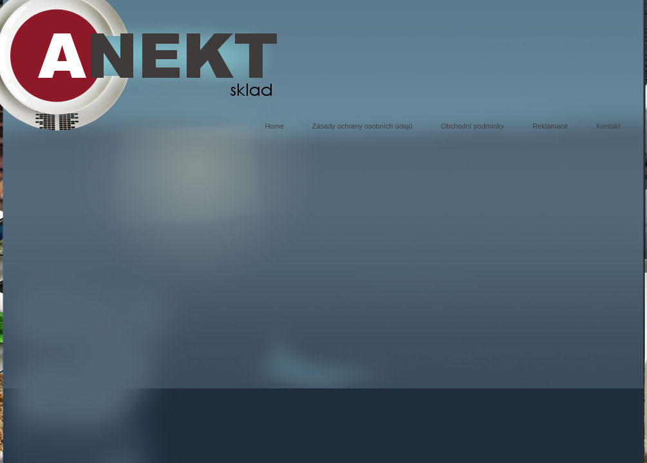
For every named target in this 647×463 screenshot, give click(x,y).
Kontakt (608, 126)
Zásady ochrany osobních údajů (362, 126)
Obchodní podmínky (472, 126)
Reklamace (550, 126)
